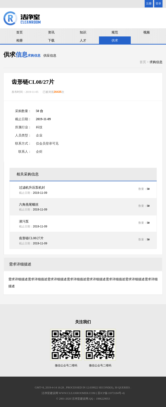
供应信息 (49, 55)
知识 (83, 32)
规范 (115, 32)
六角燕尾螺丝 (28, 204)
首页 (19, 32)
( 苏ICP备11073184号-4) (110, 393)
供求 (115, 40)
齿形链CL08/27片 (31, 238)
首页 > (145, 62)
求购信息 (34, 55)
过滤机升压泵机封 (32, 187)
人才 (83, 40)
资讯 (51, 32)
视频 (146, 32)
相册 (19, 40)
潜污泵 (24, 221)
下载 (51, 40)
